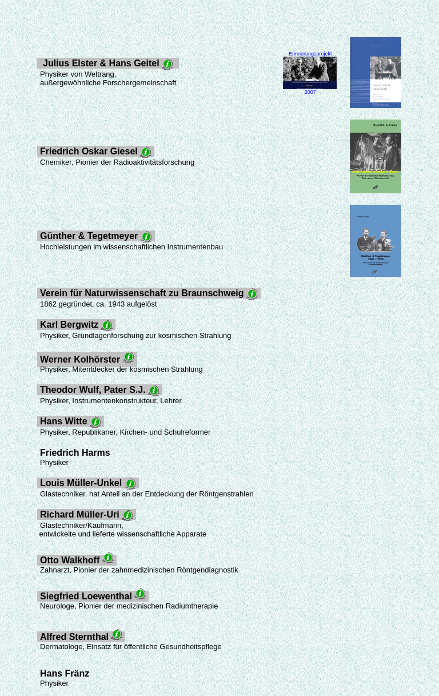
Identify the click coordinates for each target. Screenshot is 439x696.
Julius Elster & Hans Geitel (108, 63)
